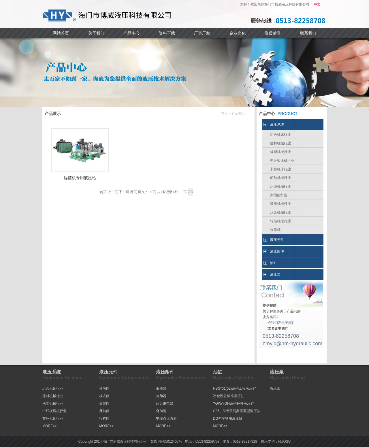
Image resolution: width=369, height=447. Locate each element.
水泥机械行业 (280, 186)
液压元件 (277, 240)
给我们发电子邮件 (281, 323)
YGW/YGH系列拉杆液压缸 (233, 403)
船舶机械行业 (280, 178)
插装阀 (104, 403)
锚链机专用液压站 (80, 178)
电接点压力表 (166, 418)
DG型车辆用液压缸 (227, 418)
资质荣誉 (273, 33)
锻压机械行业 (280, 204)
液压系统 (277, 124)
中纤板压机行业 (282, 161)
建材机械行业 (280, 143)
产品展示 (239, 114)
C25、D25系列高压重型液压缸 (236, 411)
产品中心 (131, 33)
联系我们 (308, 33)
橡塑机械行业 (280, 152)
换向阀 (104, 388)
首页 (224, 114)
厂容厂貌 (202, 33)
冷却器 (161, 396)
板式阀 (104, 396)
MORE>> (49, 426)
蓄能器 (161, 388)
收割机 (275, 230)
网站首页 (61, 33)
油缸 (273, 263)
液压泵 (275, 274)
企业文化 (237, 33)
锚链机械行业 (280, 221)
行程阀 (104, 418)
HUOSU (284, 442)
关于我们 (96, 33)
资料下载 (167, 33)
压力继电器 (164, 403)
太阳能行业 (278, 195)
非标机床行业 (280, 169)
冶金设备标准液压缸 (228, 396)
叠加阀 (104, 411)
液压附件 (277, 251)
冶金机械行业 (280, 212)
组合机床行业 (280, 135)
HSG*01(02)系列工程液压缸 (234, 388)
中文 (317, 4)
